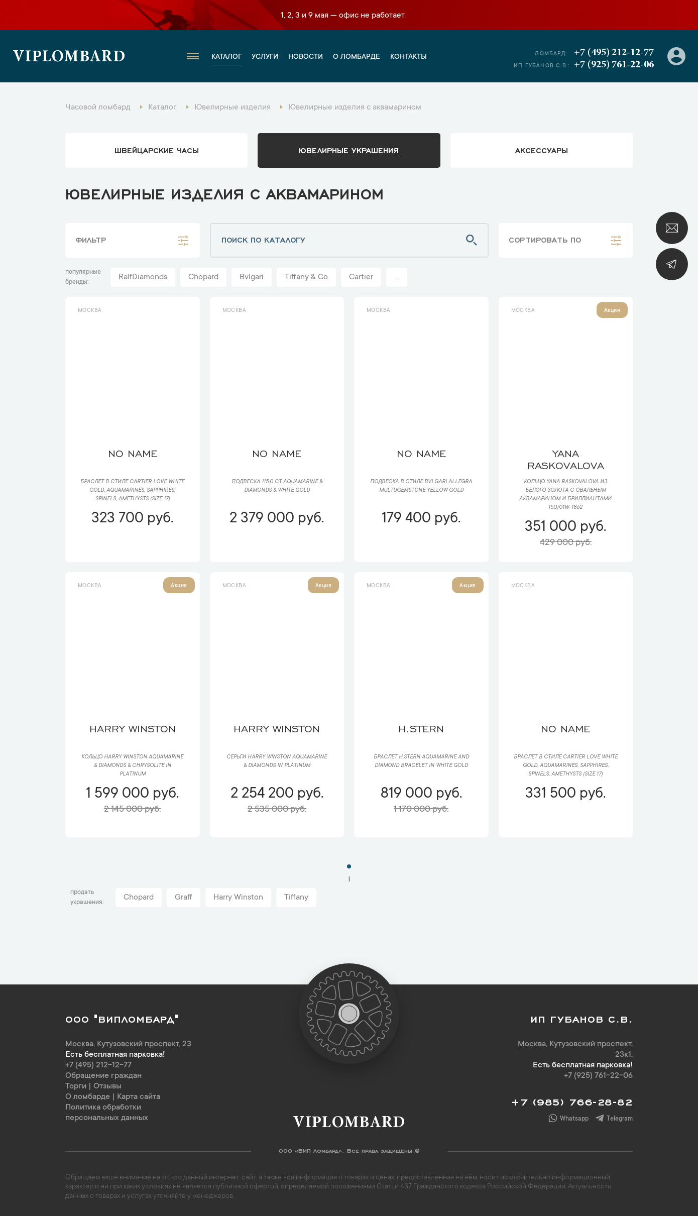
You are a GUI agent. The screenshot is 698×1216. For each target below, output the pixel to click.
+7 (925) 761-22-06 (614, 65)
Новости (305, 57)
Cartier (361, 277)
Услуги (265, 57)
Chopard (203, 277)
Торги (75, 1086)
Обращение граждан (103, 1075)
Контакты (408, 57)
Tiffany (296, 897)
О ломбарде (356, 57)
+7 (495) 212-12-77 (614, 53)
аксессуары (541, 149)
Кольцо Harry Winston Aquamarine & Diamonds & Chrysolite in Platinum (132, 766)
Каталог (226, 57)
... (396, 277)
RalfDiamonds (143, 277)
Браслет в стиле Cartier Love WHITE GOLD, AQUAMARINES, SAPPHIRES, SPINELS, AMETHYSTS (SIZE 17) (132, 490)
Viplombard (69, 58)
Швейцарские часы (156, 149)
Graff (183, 897)
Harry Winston (238, 897)
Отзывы (107, 1086)
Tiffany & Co (306, 277)
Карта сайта (138, 1096)
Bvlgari (252, 277)
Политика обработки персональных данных (106, 1113)
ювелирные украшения (349, 149)
